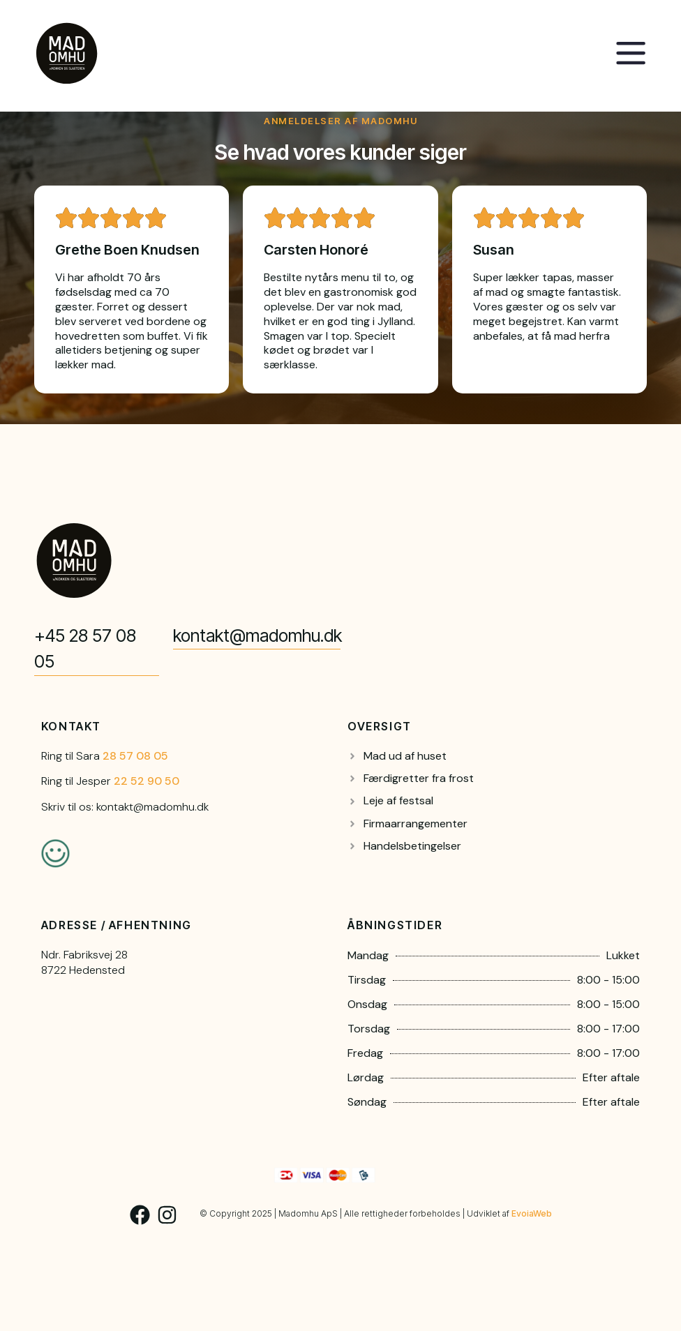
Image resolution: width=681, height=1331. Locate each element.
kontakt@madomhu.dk (257, 635)
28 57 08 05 (135, 756)
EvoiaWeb (531, 1213)
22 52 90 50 (146, 781)
